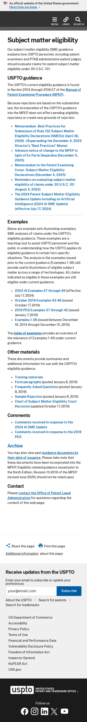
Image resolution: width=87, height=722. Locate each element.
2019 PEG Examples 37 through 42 (41, 310)
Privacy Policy (18, 629)
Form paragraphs (28, 382)
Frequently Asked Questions (36, 387)
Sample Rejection (28, 396)
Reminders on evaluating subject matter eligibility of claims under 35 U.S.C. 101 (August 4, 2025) (45, 184)
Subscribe (69, 591)
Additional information (22, 553)
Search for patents (52, 600)
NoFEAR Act (17, 664)
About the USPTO (19, 600)
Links (66, 21)
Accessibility (17, 623)
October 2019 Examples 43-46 (38, 300)
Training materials (29, 377)
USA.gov (14, 669)
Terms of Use (18, 635)
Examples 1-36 (26, 320)
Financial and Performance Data (32, 640)
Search (77, 21)
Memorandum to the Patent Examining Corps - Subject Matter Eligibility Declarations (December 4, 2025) (44, 170)
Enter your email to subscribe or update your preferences (38, 582)
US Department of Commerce (30, 617)
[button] (20, 547)
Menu (55, 21)
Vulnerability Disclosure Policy (30, 646)
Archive (15, 446)
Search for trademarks (22, 605)
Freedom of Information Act (29, 652)
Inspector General (21, 658)
